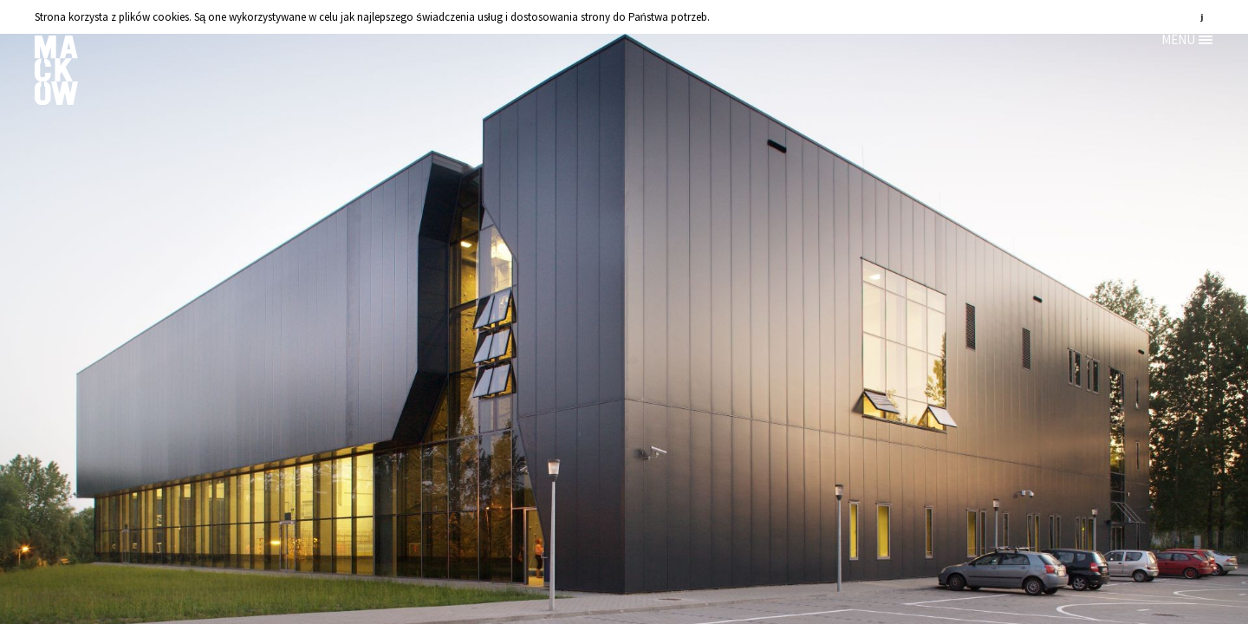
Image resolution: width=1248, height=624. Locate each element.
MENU (1178, 39)
